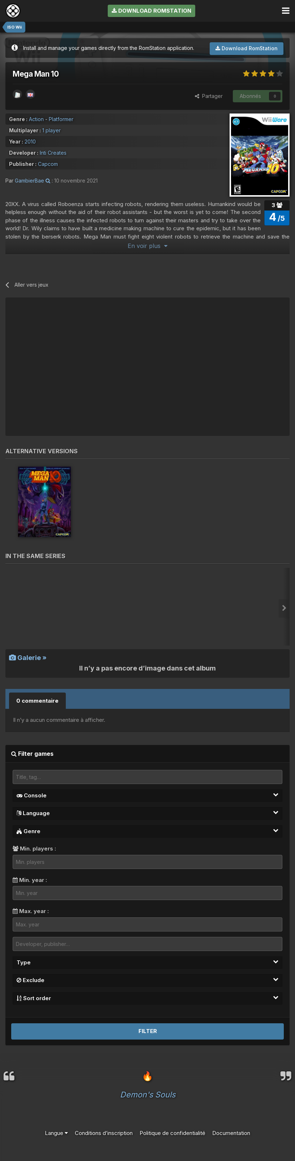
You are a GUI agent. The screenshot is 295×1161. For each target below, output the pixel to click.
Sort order (147, 998)
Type (147, 962)
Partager (209, 96)
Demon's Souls (147, 1094)
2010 (30, 141)
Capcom (48, 164)
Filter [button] (147, 1031)
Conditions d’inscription (104, 1133)
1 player (51, 130)
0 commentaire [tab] (37, 700)
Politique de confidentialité (172, 1133)
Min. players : (34, 848)
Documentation (231, 1133)
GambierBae (29, 180)
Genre (147, 831)
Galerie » (28, 657)
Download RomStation (151, 10)
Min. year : (30, 880)
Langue (56, 1133)
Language (147, 813)
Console (147, 795)
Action (36, 119)
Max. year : (31, 911)
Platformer (61, 119)
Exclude (147, 980)
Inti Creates (53, 153)
